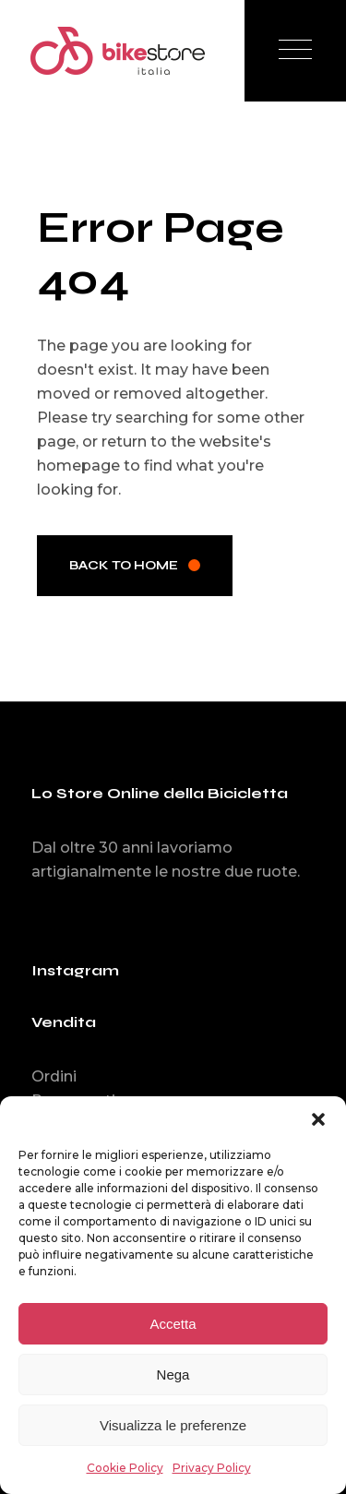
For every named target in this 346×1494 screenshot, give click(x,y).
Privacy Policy (212, 1468)
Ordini (54, 1076)
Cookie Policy (125, 1468)
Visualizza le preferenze (173, 1425)
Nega (173, 1374)
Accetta (172, 1324)
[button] (318, 1119)
